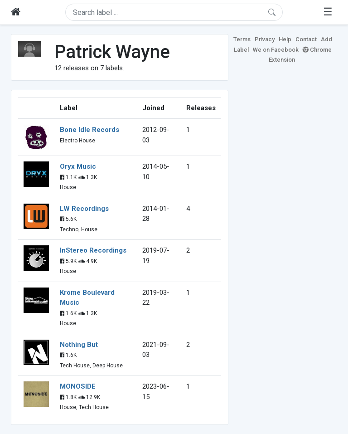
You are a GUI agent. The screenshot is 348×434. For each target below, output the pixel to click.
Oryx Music (78, 166)
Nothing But (79, 345)
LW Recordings (84, 209)
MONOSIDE (78, 386)
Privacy (265, 39)
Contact (306, 39)
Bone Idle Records (89, 130)
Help (285, 39)
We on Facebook (276, 49)
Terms (242, 39)
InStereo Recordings (93, 250)
